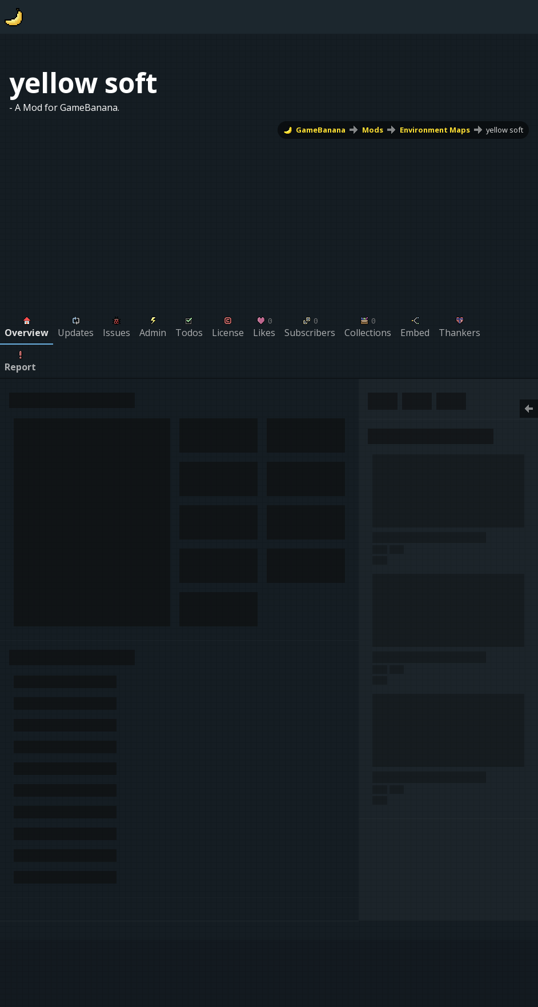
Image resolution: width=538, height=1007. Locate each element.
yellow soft (504, 130)
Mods (372, 130)
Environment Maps (435, 130)
